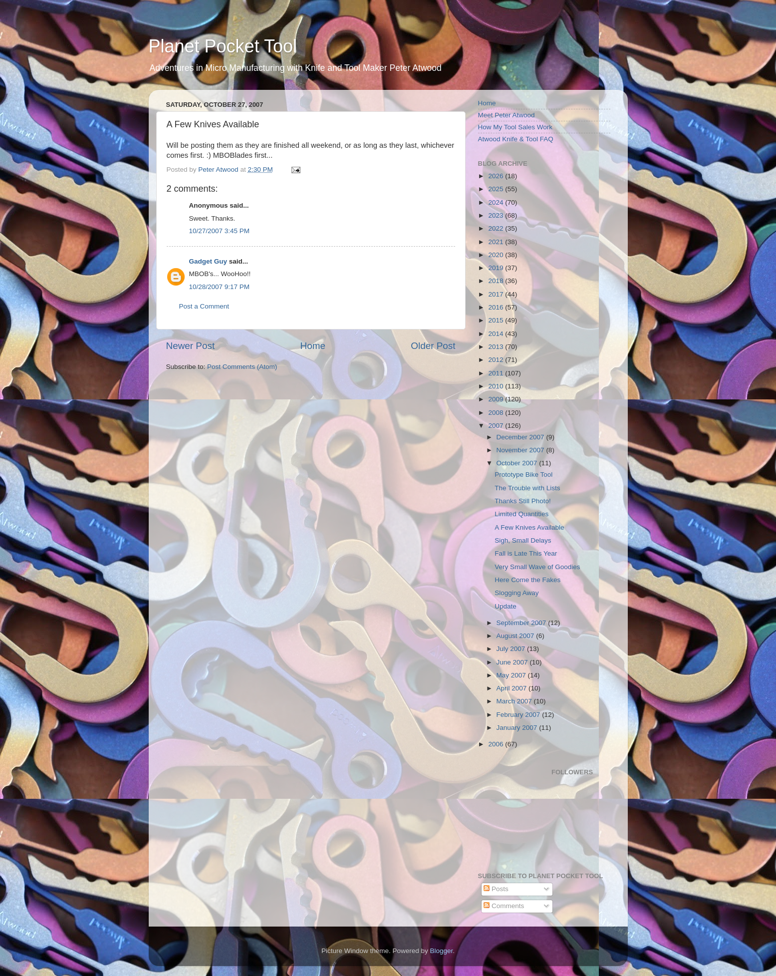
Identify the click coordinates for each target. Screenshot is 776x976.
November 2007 (521, 450)
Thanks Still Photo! (523, 501)
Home (312, 345)
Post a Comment (204, 306)
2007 (496, 425)
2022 (496, 228)
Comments (504, 906)
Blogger (441, 951)
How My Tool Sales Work (515, 127)
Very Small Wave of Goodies (537, 567)
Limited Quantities (521, 514)
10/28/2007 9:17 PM (219, 287)
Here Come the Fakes (527, 580)
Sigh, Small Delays (523, 540)
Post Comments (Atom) (242, 366)
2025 (496, 189)
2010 (496, 386)
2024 (496, 202)
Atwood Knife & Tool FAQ (515, 139)
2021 (496, 242)
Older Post (433, 345)
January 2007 (518, 727)
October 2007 (518, 463)
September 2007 (522, 623)
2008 (496, 412)
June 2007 (513, 662)
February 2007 (519, 714)
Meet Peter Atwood (506, 115)
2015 (496, 320)
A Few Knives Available (529, 527)
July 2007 (512, 648)
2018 (496, 281)
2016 (496, 307)
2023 (496, 215)
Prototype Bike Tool (523, 474)
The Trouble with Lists (527, 488)
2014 (496, 333)
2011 (496, 373)
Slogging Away (516, 593)
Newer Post (190, 345)
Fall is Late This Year (526, 553)
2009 (496, 399)
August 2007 (516, 636)
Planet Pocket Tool (223, 46)
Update (506, 606)
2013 (496, 346)
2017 (496, 294)
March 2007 (515, 701)
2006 (496, 744)
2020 (496, 255)
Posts (496, 889)
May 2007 (512, 675)
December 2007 (521, 437)
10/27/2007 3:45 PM (219, 231)
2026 (496, 176)
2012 (496, 359)
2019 (496, 268)
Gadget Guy (208, 261)
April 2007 (513, 688)
